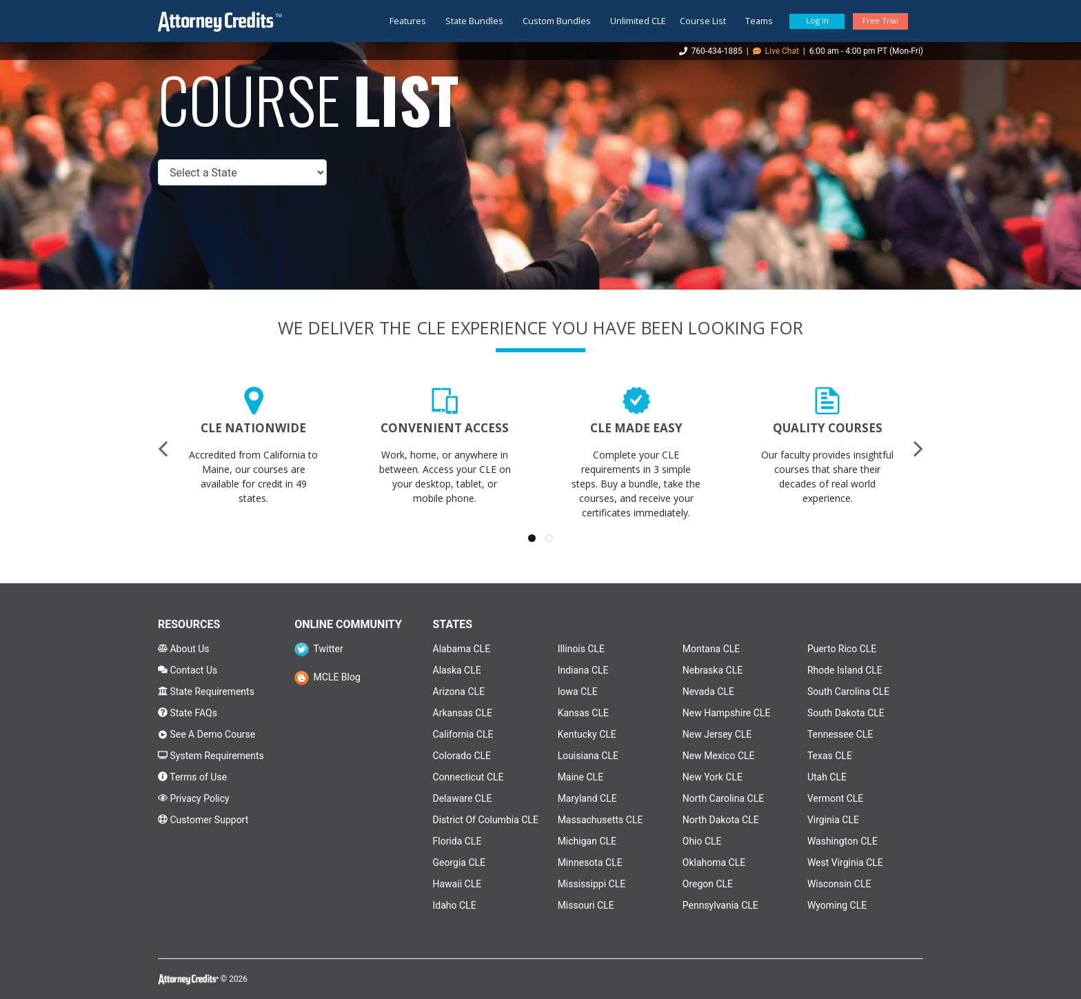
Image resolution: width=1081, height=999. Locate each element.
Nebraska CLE (712, 670)
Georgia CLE (459, 862)
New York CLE (712, 777)
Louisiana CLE (588, 755)
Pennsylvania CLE (720, 905)
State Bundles (474, 20)
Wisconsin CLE (839, 883)
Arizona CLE (459, 691)
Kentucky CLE (587, 734)
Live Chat (776, 51)
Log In (817, 20)
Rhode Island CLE (844, 670)
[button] (531, 538)
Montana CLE (711, 648)
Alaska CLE (457, 670)
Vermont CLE (835, 798)
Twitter (318, 648)
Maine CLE (580, 777)
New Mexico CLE (719, 755)
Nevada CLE (708, 691)
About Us (184, 648)
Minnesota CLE (590, 862)
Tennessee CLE (840, 734)
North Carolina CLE (723, 798)
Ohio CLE (702, 841)
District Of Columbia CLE (485, 819)
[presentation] (163, 448)
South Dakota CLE (846, 712)
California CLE (463, 734)
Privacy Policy (194, 798)
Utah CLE (827, 777)
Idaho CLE (454, 905)
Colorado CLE (462, 755)
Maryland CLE (587, 798)
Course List (703, 20)
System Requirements (211, 755)
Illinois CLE (581, 648)
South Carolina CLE (848, 691)
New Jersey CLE (717, 734)
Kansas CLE (583, 712)
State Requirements (206, 691)
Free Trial (880, 20)
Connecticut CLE (468, 777)
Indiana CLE (583, 670)
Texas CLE (829, 755)
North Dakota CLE (721, 819)
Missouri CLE (586, 905)
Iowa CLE (578, 691)
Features (408, 20)
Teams (759, 20)
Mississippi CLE (592, 883)
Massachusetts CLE (600, 819)
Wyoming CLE (837, 905)
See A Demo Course (206, 734)
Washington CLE (842, 841)
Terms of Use (192, 777)
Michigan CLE (587, 841)
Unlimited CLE (638, 20)
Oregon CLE (708, 883)
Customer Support (203, 819)
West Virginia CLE (845, 862)
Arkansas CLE (462, 712)
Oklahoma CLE (714, 862)
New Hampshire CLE (727, 712)
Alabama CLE (462, 648)
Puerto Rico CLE (841, 648)
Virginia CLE (833, 819)
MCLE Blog (327, 677)
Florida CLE (457, 841)
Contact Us (187, 670)
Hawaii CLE (457, 883)
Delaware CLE (462, 798)
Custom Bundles (557, 20)
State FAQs (187, 712)
